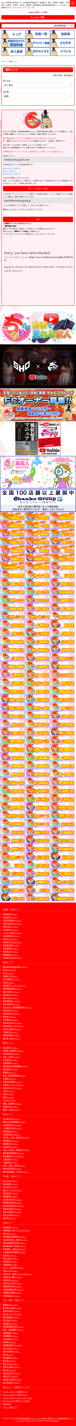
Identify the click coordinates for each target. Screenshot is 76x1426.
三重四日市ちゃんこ (11, 1134)
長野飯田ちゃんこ (10, 1196)
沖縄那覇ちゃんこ (10, 1335)
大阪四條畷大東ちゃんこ (13, 1289)
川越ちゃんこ (8, 982)
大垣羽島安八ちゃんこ (12, 1125)
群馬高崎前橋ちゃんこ (12, 988)
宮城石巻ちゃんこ (10, 917)
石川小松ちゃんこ (10, 1181)
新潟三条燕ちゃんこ (11, 1215)
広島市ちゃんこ (9, 1342)
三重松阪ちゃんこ (10, 1159)
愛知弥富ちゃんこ (10, 1131)
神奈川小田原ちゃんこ (12, 1029)
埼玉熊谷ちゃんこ (10, 994)
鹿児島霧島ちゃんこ (11, 1317)
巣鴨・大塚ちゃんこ (11, 1109)
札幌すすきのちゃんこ (12, 942)
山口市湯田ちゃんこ (11, 1382)
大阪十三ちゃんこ (10, 1270)
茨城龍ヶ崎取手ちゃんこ (13, 1050)
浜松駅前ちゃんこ (10, 1146)
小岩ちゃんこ (8, 1091)
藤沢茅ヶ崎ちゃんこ (11, 1038)
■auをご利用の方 (9, 171)
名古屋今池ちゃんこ (11, 1118)
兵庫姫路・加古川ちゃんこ (14, 1249)
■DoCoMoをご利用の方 (12, 168)
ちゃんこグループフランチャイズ (17, 1398)
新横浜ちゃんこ (9, 1072)
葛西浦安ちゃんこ (10, 1069)
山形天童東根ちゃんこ (12, 920)
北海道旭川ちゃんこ (11, 936)
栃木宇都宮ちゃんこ (11, 991)
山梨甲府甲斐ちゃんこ (12, 1199)
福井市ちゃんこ (9, 1218)
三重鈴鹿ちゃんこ (10, 1162)
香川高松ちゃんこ (10, 1320)
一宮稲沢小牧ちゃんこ (12, 1128)
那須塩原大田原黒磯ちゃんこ (15, 1066)
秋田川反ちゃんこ (10, 926)
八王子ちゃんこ (9, 1100)
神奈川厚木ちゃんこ (11, 1004)
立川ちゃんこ (8, 973)
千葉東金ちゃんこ (10, 1019)
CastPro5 (55, 1421)
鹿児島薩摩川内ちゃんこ (13, 1326)
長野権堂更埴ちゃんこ (12, 1202)
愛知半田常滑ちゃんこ (12, 1168)
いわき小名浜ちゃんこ (12, 933)
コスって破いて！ (10, 1407)
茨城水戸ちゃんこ (10, 976)
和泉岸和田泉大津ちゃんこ (14, 1242)
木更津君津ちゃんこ (11, 1013)
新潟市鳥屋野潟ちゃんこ (13, 1205)
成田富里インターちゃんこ (14, 985)
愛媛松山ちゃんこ (10, 1304)
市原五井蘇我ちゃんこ (12, 1081)
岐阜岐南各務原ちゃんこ (13, 1153)
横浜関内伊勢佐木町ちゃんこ (15, 967)
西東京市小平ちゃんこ (12, 1088)
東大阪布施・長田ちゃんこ (14, 1246)
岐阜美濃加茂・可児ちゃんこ (15, 1171)
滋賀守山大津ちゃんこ (12, 1283)
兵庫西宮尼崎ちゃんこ (12, 1292)
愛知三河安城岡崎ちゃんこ (14, 1121)
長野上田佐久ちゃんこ (12, 1211)
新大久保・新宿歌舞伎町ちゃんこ (17, 1007)
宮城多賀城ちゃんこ (11, 945)
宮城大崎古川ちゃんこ (12, 923)
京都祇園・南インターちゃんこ (16, 1230)
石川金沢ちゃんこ (10, 1187)
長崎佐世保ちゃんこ (11, 1311)
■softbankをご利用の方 (12, 174)
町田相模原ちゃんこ (11, 1001)
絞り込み (7, 80)
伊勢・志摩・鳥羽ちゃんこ (14, 1165)
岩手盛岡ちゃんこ (10, 948)
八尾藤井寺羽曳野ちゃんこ (14, 1252)
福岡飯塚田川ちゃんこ (12, 1345)
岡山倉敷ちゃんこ (10, 1357)
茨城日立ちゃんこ (10, 1106)
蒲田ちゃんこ (8, 1097)
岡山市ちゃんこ (9, 1370)
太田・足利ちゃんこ (11, 1057)
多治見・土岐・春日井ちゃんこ (16, 1137)
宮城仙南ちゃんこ (10, 914)
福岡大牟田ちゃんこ (11, 1373)
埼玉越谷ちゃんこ (10, 1047)
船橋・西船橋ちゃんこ (12, 1103)
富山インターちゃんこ (12, 1190)
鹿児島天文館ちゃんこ (12, 1308)
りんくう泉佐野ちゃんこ (13, 1267)
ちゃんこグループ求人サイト (15, 1394)
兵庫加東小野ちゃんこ (12, 1286)
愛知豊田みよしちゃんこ (13, 1156)
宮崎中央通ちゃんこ (11, 1367)
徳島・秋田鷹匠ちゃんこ (13, 1329)
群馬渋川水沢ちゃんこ (12, 1022)
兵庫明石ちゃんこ (10, 1261)
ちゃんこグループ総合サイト (15, 1391)
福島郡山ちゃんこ (10, 951)
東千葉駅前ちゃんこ (11, 979)
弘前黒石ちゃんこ (10, 929)
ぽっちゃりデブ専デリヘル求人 (16, 1401)
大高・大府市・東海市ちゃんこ (16, 1150)
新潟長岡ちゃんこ (10, 1193)
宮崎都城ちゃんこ (10, 1332)
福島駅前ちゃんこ (10, 954)
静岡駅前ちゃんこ (10, 1140)
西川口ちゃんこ (9, 970)
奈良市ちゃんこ (9, 1255)
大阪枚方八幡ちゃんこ (12, 1277)
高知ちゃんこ (8, 1354)
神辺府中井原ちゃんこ (12, 1379)
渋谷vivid (7, 1404)
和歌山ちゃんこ (9, 1233)
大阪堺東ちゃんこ (10, 1264)
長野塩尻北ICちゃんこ (12, 1208)
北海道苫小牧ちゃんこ (12, 957)
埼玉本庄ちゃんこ (10, 1010)
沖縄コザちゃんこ (10, 1376)
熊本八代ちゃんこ (10, 1364)
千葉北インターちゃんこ (13, 1084)
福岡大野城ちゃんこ (11, 1351)
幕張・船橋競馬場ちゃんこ (14, 1075)
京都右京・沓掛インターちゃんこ (17, 1274)
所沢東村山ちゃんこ (11, 1053)
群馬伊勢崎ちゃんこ (11, 1035)
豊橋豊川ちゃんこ (10, 1143)
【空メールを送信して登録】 (38, 188)
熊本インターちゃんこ (12, 1314)
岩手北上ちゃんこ (10, 939)
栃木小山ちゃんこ (10, 998)
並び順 (6, 91)
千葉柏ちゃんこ (9, 1078)
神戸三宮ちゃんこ (10, 1258)
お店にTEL (38, 17)
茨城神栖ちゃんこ (10, 1063)
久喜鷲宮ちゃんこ (10, 1060)
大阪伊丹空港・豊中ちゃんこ (15, 1239)
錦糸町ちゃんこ (9, 1016)
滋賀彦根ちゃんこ (10, 1227)
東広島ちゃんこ (9, 1360)
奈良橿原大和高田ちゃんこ (14, 1236)
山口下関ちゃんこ (10, 1348)
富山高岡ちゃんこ (10, 1184)
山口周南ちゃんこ (10, 1339)
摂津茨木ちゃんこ (10, 1280)
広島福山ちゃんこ (10, 1323)
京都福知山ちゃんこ (11, 1295)
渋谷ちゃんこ (8, 1094)
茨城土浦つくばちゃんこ (13, 1026)
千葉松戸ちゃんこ (10, 1032)
